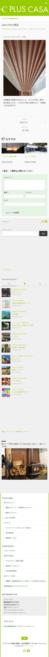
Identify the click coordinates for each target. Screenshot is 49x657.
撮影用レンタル (11, 538)
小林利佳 (14, 289)
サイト (6, 200)
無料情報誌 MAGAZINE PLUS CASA (16, 586)
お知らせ (14, 300)
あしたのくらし (18, 292)
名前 (6, 192)
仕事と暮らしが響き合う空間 (22, 325)
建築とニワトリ (18, 369)
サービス (7, 523)
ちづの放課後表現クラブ (21, 392)
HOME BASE (6, 269)
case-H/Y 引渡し (30, 156)
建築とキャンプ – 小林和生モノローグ (16, 432)
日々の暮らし (17, 381)
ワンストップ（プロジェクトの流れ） (19, 528)
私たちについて (9, 502)
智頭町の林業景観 (18, 347)
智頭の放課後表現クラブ (21, 303)
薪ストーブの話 (9, 576)
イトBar (15, 336)
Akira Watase (29, 646)
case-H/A (5, 18)
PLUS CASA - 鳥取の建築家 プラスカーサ (19, 2)
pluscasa (7, 29)
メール (28, 192)
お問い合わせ (8, 621)
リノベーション (16, 322)
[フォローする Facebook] (46, 221)
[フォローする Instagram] (42, 221)
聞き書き (15, 314)
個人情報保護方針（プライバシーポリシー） (19, 626)
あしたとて (16, 358)
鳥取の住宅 (14, 18)
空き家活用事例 (11, 571)
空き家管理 (9, 533)
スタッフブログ (9, 551)
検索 (43, 234)
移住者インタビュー (13, 566)
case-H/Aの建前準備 (9, 156)
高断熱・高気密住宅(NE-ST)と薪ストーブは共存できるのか (26, 581)
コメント (8, 177)
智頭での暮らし (22, 289)
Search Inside (7, 230)
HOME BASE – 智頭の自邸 (14, 561)
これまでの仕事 (9, 518)
